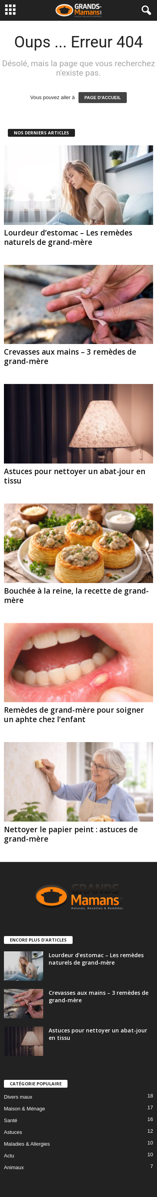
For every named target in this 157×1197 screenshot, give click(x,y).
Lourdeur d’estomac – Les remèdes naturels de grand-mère (68, 237)
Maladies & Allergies (27, 1144)
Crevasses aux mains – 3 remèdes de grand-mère (70, 356)
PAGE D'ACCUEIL (102, 97)
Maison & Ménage (24, 1109)
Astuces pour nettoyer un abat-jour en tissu (74, 476)
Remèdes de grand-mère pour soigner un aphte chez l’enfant (74, 714)
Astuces (13, 1132)
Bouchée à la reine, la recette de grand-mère (76, 595)
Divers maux (18, 1097)
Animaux (14, 1167)
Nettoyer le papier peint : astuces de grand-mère (71, 834)
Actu (9, 1156)
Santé (10, 1120)
